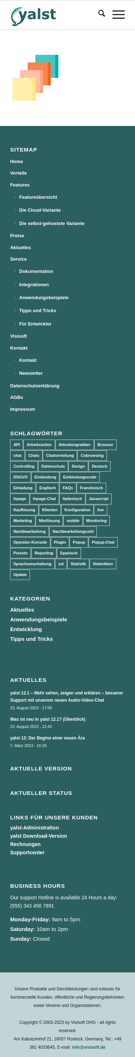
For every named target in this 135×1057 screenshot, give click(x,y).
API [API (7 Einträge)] (16, 444)
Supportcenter (27, 852)
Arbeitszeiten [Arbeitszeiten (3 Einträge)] (39, 444)
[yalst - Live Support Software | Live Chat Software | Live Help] (56, 14)
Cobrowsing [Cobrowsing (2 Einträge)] (92, 455)
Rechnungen (25, 844)
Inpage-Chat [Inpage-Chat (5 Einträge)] (44, 498)
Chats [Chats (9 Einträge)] (34, 455)
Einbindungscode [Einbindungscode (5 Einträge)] (79, 477)
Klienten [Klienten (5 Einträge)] (50, 510)
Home (16, 161)
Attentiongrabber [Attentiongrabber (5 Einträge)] (75, 444)
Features (20, 185)
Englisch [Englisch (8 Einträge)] (47, 488)
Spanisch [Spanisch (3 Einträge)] (69, 553)
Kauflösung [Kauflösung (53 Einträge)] (24, 510)
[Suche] (98, 14)
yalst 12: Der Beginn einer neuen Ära (47, 738)
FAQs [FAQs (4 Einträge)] (68, 488)
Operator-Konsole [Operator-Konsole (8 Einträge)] (30, 542)
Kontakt (18, 348)
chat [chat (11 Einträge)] (17, 455)
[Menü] (115, 14)
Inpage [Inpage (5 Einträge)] (19, 498)
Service (18, 259)
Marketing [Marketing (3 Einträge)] (22, 520)
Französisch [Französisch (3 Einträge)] (91, 488)
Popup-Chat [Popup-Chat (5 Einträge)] (103, 542)
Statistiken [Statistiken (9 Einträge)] (103, 564)
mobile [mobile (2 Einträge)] (73, 520)
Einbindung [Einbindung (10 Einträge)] (45, 477)
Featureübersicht (38, 197)
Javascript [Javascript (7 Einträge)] (98, 498)
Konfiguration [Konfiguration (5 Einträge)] (77, 510)
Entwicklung (26, 629)
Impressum (22, 409)
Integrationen (34, 284)
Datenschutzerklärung (34, 385)
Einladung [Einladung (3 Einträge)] (22, 488)
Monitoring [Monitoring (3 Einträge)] (96, 520)
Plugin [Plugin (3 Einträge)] (60, 542)
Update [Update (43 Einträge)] (20, 574)
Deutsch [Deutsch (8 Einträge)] (99, 466)
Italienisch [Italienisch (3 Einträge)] (72, 498)
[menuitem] (98, 14)
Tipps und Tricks (37, 310)
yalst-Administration (34, 828)
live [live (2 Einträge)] (100, 510)
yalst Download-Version (38, 836)
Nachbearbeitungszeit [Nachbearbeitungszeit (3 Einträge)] (73, 531)
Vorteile (18, 173)
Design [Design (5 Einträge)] (78, 466)
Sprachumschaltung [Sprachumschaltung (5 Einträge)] (32, 564)
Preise (17, 235)
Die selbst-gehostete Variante (51, 223)
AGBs (16, 397)
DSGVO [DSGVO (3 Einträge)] (20, 477)
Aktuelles (20, 247)
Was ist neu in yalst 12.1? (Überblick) (47, 719)
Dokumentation (36, 271)
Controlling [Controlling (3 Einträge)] (24, 466)
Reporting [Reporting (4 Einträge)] (44, 553)
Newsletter (31, 373)
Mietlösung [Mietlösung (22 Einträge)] (49, 520)
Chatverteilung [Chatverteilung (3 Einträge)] (60, 455)
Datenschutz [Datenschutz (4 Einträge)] (53, 466)
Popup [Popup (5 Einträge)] (79, 542)
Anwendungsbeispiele (43, 297)
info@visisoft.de (88, 1047)
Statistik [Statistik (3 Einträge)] (78, 564)
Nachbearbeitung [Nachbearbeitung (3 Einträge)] (29, 531)
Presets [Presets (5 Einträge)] (20, 553)
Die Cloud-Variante (40, 210)
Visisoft (18, 336)
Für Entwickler (35, 324)
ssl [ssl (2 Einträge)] (61, 564)
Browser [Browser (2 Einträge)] (105, 444)
